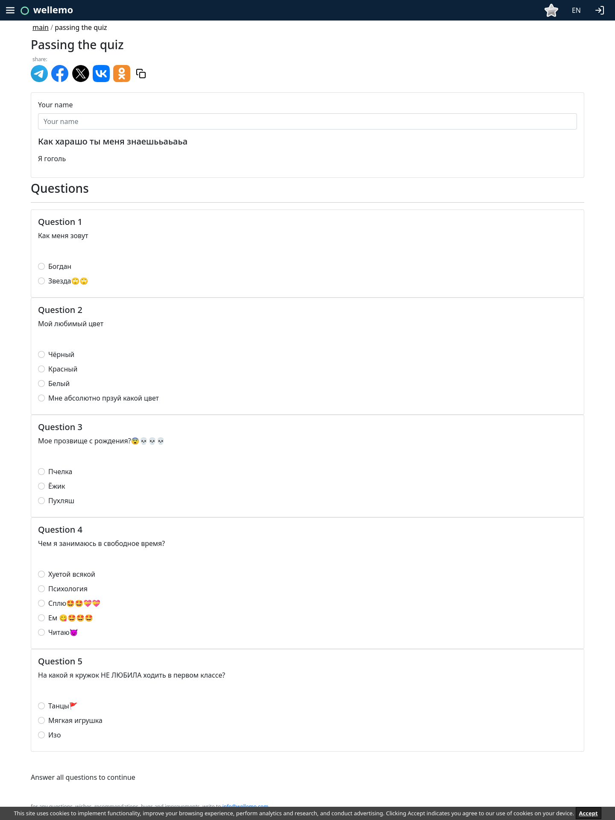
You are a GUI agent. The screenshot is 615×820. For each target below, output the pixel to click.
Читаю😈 (63, 632)
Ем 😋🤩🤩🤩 (70, 617)
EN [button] (576, 10)
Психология (68, 588)
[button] (601, 9)
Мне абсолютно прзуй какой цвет (103, 398)
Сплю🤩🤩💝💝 (74, 603)
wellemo (53, 9)
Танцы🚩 (63, 706)
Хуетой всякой (71, 574)
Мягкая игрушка (75, 720)
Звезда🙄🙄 (68, 281)
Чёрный (61, 354)
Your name (55, 104)
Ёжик (56, 486)
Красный (62, 369)
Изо (54, 735)
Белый (59, 383)
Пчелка (60, 471)
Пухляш (61, 500)
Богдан (59, 266)
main (40, 27)
